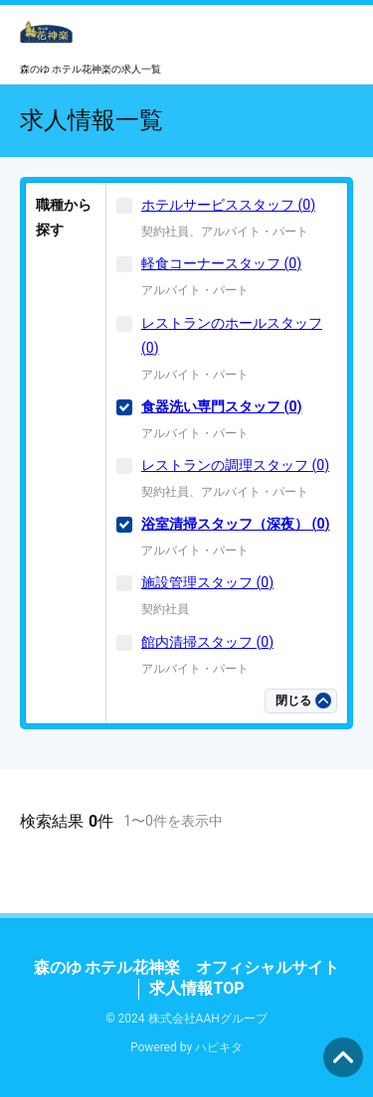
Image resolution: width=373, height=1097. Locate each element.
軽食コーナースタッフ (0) (221, 263)
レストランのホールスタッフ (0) (231, 335)
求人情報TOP (196, 988)
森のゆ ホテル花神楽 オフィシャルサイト (187, 967)
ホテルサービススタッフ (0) (228, 205)
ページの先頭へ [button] (343, 1057)
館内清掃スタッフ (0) (207, 642)
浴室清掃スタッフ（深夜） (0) (235, 524)
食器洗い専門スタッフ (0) (221, 406)
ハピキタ (219, 1047)
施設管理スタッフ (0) (207, 582)
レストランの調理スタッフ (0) (235, 465)
